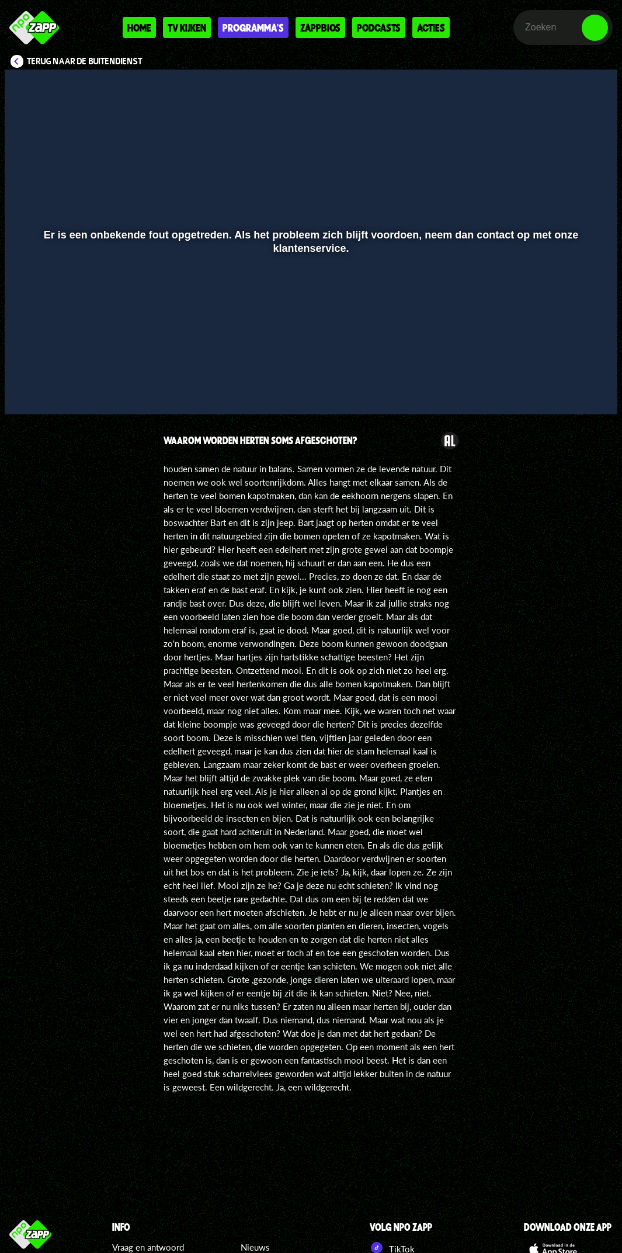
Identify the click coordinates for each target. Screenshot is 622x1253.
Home (139, 27)
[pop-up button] (569, 388)
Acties (431, 27)
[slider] (309, 364)
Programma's (253, 27)
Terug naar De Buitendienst (85, 61)
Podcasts (379, 27)
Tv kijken (187, 27)
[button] (28, 388)
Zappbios (320, 27)
